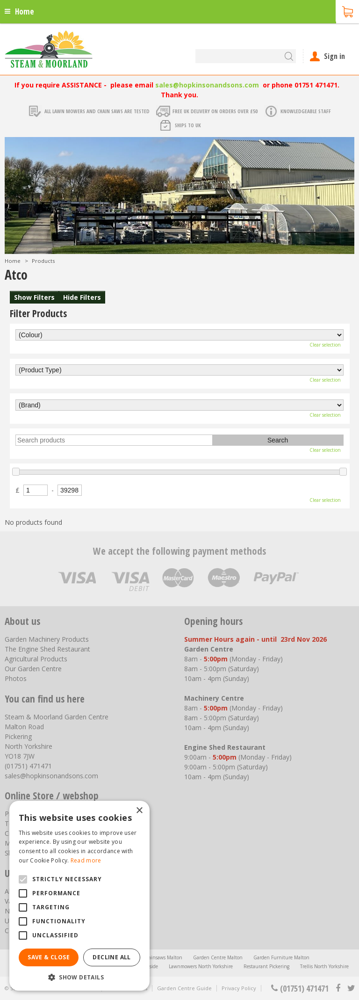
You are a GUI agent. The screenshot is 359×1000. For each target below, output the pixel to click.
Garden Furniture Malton (281, 957)
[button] (79, 976)
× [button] (139, 810)
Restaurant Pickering (266, 966)
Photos (16, 678)
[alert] (79, 896)
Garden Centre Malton (218, 957)
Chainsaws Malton (162, 957)
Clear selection (325, 345)
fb (338, 988)
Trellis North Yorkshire (324, 966)
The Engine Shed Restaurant (47, 649)
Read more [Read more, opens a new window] (86, 860)
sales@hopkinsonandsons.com (207, 84)
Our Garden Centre (33, 668)
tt (350, 988)
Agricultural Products (36, 658)
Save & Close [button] (49, 957)
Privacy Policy (239, 988)
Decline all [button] (111, 957)
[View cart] (347, 11)
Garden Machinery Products (47, 639)
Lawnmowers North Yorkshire (201, 966)
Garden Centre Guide (184, 988)
